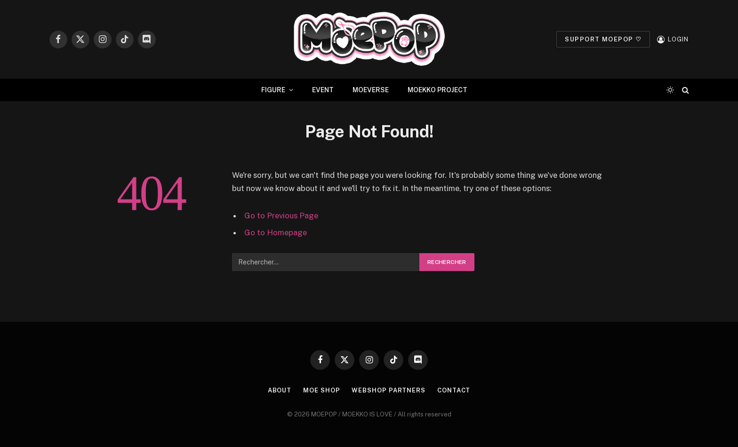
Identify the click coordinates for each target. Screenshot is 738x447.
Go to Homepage (275, 232)
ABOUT (280, 390)
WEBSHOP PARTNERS (388, 390)
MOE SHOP (321, 390)
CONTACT (453, 390)
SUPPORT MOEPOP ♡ (603, 39)
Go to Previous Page (281, 215)
